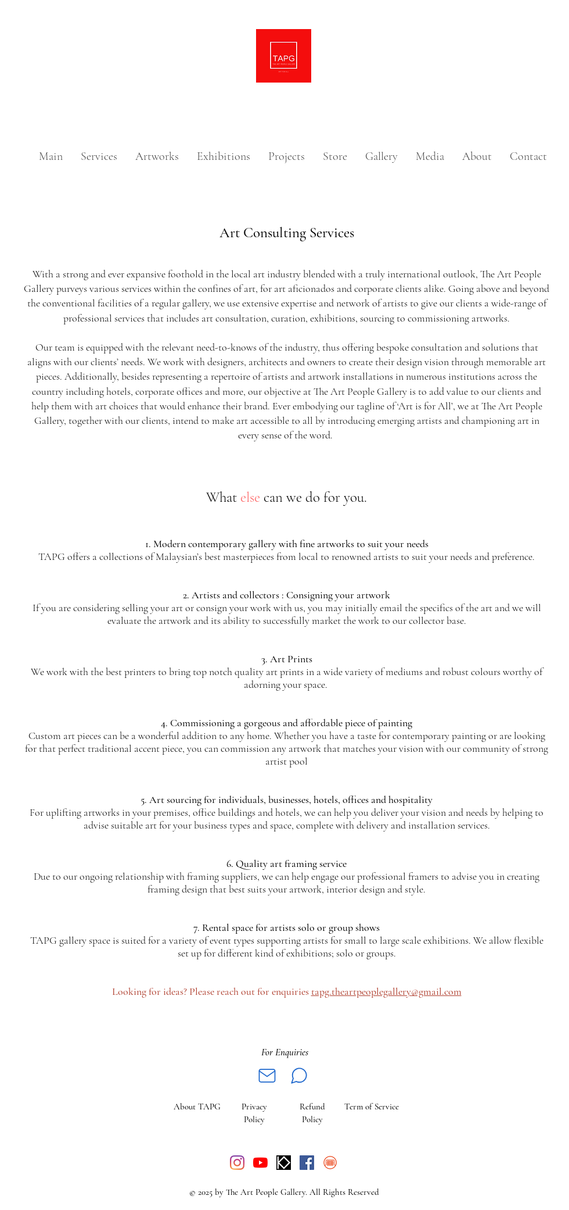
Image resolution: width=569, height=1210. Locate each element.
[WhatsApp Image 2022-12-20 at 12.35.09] (283, 1162)
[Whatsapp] (299, 1076)
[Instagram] (237, 1162)
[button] (157, 156)
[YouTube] (260, 1162)
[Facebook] (307, 1162)
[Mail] (267, 1076)
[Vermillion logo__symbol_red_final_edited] (330, 1162)
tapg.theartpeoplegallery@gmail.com (386, 991)
